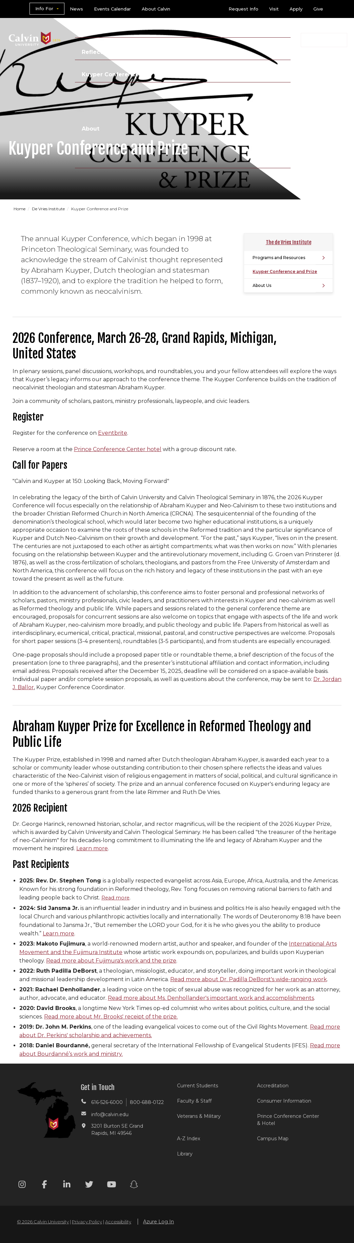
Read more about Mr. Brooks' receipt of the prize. (111, 1016)
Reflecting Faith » (107, 52)
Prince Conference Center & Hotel (288, 1119)
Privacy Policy (87, 1221)
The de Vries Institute (288, 242)
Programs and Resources (279, 257)
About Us (262, 285)
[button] (324, 40)
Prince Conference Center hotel (117, 449)
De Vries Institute (49, 208)
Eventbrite (112, 433)
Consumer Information (284, 1101)
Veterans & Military (199, 1116)
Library (185, 1154)
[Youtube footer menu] (111, 1185)
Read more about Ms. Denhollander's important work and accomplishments (211, 998)
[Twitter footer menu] (89, 1185)
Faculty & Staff (194, 1101)
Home (20, 208)
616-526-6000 (107, 1102)
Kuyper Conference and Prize (285, 271)
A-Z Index (188, 1138)
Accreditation (273, 1086)
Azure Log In (158, 1222)
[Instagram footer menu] (22, 1185)
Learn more (92, 848)
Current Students (197, 1086)
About (90, 128)
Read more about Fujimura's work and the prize (111, 960)
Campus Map (273, 1138)
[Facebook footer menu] (44, 1185)
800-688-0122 (147, 1102)
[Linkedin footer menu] (67, 1185)
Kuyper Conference (110, 74)
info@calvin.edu (110, 1114)
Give (318, 9)
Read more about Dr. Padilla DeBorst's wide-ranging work (248, 979)
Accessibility (118, 1221)
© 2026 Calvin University (43, 1221)
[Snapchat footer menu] (134, 1185)
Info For (44, 8)
